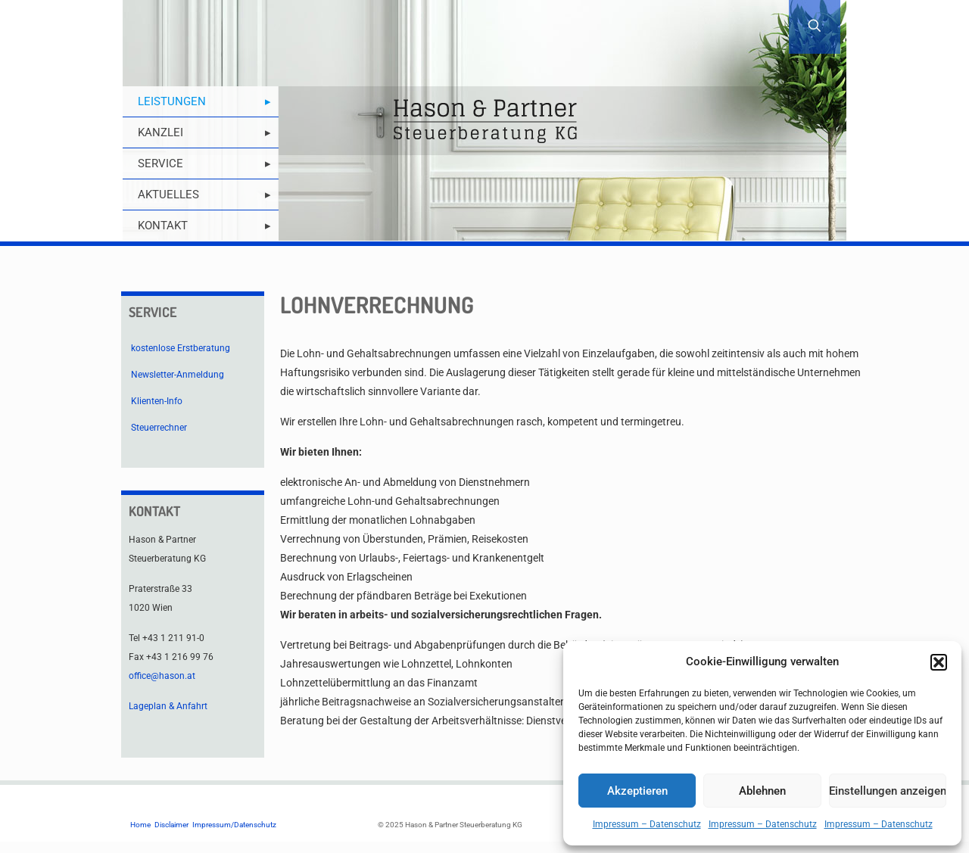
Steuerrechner (159, 427)
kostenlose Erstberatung (180, 348)
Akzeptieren (637, 791)
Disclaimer (171, 824)
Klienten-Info (156, 401)
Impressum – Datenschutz (647, 824)
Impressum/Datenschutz (234, 824)
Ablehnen (762, 791)
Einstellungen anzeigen (887, 791)
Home (140, 824)
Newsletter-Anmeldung (177, 374)
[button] (938, 662)
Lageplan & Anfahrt (168, 706)
